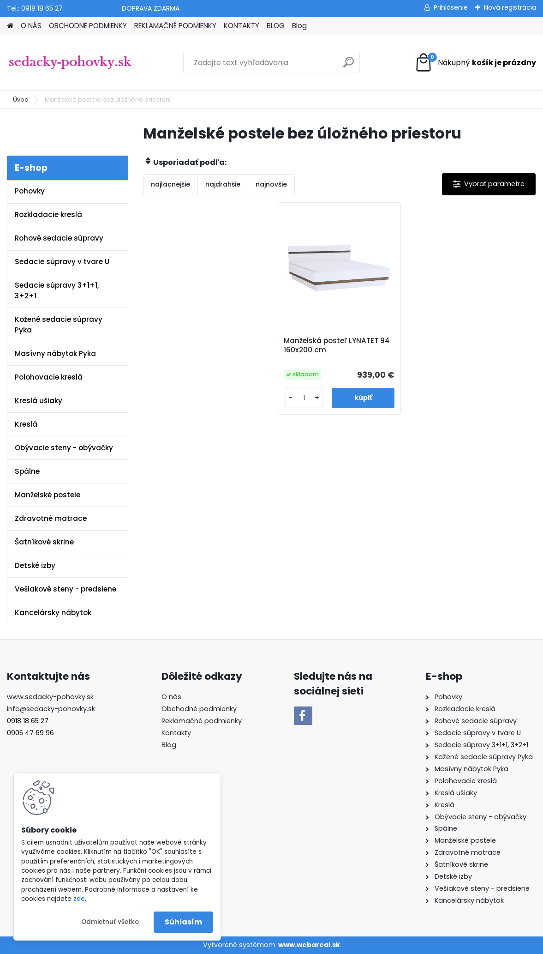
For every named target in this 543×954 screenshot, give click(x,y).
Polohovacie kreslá (49, 377)
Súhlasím (183, 922)
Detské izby (35, 565)
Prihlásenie (451, 7)
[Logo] (70, 63)
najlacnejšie (170, 184)
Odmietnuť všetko (110, 922)
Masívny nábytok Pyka (55, 353)
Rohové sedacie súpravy (59, 238)
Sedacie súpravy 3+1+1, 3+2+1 (57, 290)
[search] (348, 66)
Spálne (27, 471)
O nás (171, 696)
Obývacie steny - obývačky (64, 448)
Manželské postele (47, 495)
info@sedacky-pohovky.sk (51, 708)
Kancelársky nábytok (53, 612)
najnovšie (271, 184)
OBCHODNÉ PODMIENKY (88, 25)
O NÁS (31, 25)
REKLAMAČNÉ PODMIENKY (175, 25)
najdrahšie (222, 184)
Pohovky (30, 191)
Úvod (21, 99)
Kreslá (26, 424)
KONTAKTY (241, 25)
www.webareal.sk (309, 944)
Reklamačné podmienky (201, 720)
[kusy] (304, 397)
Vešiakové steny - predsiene (65, 589)
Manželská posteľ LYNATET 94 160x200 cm (337, 345)
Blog (299, 25)
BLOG (276, 25)
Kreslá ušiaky (38, 400)
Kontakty (176, 732)
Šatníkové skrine (44, 542)
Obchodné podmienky (199, 708)
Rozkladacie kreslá (48, 214)
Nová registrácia (510, 7)
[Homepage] (10, 26)
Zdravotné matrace (51, 518)
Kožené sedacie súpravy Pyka (58, 324)
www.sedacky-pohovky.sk (50, 696)
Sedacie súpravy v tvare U (62, 261)
